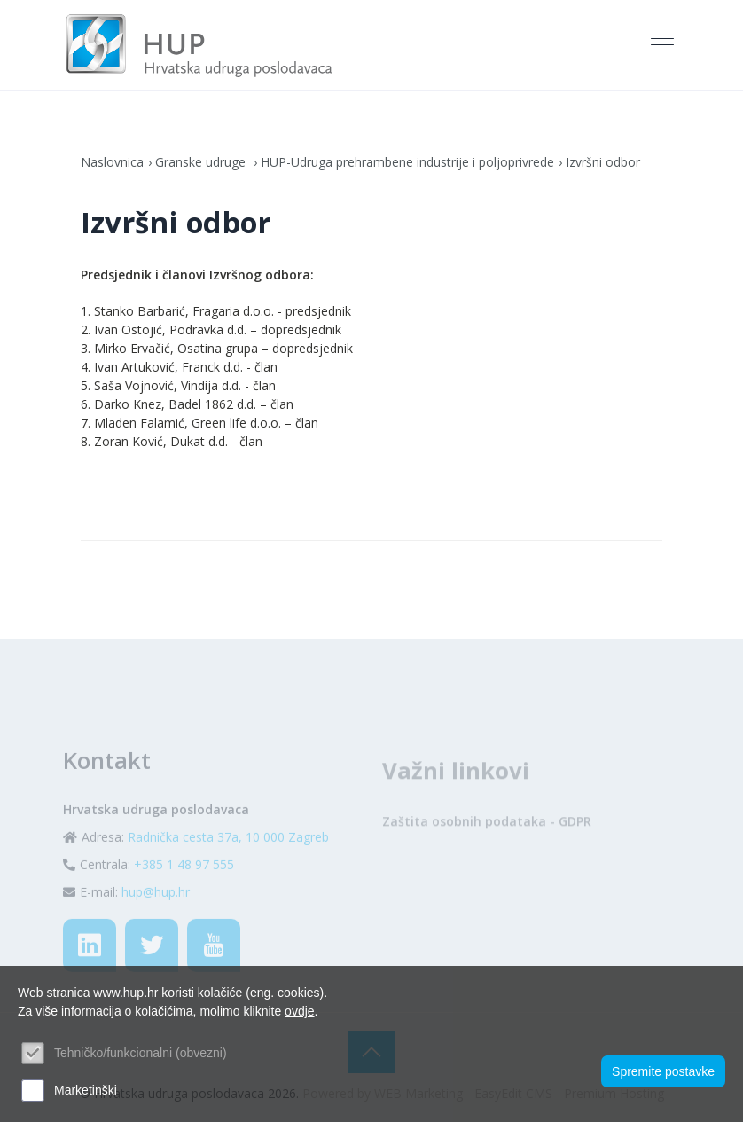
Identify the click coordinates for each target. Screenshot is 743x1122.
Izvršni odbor (603, 161)
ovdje (299, 1011)
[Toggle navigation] (664, 45)
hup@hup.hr (155, 922)
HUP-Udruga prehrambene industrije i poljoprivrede (407, 161)
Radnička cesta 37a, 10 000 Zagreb (228, 867)
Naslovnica (112, 161)
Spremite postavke (663, 1071)
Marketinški (85, 1090)
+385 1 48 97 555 (184, 895)
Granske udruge (202, 161)
